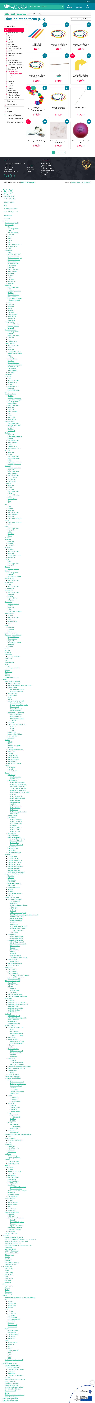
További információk (8, 196)
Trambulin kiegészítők (16, 1062)
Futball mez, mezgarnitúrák (18, 784)
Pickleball (10, 1123)
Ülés (6, 1276)
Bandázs (12, 1224)
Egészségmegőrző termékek (16, 701)
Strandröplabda (14, 990)
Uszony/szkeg (9, 1272)
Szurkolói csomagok (11, 633)
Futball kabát (14, 810)
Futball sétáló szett (15, 806)
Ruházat (9, 112)
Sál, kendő (11, 1344)
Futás (9, 37)
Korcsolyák (8, 1247)
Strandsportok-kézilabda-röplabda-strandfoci (15, 68)
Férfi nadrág (11, 1321)
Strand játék (11, 1185)
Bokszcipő (11, 1214)
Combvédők (11, 885)
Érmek (12, 728)
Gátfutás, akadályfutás (14, 745)
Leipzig (7, 392)
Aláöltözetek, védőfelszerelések (14, 1360)
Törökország (8, 672)
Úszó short (11, 310)
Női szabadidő (12, 1305)
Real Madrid (8, 250)
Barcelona (8, 285)
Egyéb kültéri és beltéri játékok (16, 1068)
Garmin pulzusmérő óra (17, 689)
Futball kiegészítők (13, 835)
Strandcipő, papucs (13, 1194)
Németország (9, 590)
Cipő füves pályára (15, 777)
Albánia (7, 674)
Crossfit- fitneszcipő (13, 965)
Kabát (9, 230)
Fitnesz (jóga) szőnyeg (16, 938)
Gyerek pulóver (12, 1332)
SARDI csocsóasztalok (16, 1043)
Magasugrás (11, 751)
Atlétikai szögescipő (13, 759)
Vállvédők (10, 895)
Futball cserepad (12, 847)
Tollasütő (13, 1105)
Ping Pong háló (12, 969)
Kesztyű (10, 1352)
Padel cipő (13, 1119)
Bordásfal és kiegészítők (12, 1383)
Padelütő (13, 1121)
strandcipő (8, 1280)
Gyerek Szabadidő (13, 1334)
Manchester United (10, 394)
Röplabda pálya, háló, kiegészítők (17, 996)
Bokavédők (11, 878)
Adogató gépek (14, 1093)
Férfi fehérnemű (12, 1325)
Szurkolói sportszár (13, 263)
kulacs (10, 236)
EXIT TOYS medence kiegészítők (17, 1018)
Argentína (8, 539)
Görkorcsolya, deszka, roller (16, 1027)
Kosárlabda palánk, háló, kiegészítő (18, 1004)
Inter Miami (8, 654)
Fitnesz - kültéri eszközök (15, 62)
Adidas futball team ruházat (18, 788)
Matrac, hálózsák (13, 1202)
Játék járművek (12, 1070)
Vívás (11, 78)
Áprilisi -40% (10, 101)
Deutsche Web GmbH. (77, 182)
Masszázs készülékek (16, 703)
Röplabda (10, 986)
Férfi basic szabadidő (14, 1319)
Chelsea (7, 433)
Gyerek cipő (11, 1338)
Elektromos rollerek (13, 1074)
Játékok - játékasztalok (11, 1251)
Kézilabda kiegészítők (14, 868)
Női (6, 1299)
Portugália (8, 547)
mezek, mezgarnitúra (14, 656)
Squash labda (14, 1097)
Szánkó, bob (11, 1150)
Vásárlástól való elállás (47, 169)
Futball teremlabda (15, 827)
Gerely (9, 744)
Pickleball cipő (14, 1128)
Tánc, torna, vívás (21, 14)
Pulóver (10, 493)
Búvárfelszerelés (12, 1183)
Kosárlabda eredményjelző (15, 1008)
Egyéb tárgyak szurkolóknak (13, 635)
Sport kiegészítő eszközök (15, 33)
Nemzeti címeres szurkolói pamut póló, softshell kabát (20, 1239)
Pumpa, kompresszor (14, 683)
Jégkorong (11, 83)
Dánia (7, 660)
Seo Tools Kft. (87, 182)
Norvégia (7, 676)
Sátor (9, 1206)
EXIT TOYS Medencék (14, 1016)
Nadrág (10, 308)
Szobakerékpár (14, 950)
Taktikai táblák (14, 843)
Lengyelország (9, 588)
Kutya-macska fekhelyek (12, 1262)
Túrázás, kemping (13, 92)
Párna (9, 238)
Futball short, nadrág (16, 796)
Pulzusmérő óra (12, 687)
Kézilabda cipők (12, 856)
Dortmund (8, 376)
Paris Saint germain (10, 330)
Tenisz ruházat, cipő (16, 1086)
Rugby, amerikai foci (13, 97)
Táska (9, 242)
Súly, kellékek (14, 909)
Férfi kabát (11, 1323)
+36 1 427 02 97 (8, 169)
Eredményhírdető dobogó (15, 734)
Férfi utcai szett (12, 1317)
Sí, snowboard (12, 1152)
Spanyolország (9, 613)
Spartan (7, 1288)
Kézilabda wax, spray (14, 864)
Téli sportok (11, 81)
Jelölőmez (13, 804)
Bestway (7, 1290)
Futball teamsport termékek (18, 812)
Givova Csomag (12, 815)
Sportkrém (13, 720)
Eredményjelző (12, 732)
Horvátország (9, 582)
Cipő (9, 227)
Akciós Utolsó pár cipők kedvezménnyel (16, 1241)
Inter (6, 526)
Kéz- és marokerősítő (16, 918)
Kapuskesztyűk (14, 813)
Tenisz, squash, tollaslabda (15, 65)
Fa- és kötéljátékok (15, 1053)
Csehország (8, 658)
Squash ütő (13, 1099)
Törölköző (10, 275)
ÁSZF (42, 167)
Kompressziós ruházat (14, 852)
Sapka (9, 1354)
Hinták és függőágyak (16, 1051)
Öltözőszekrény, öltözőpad (12, 1389)
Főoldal (7, 14)
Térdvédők (11, 876)
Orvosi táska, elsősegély (17, 718)
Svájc (6, 664)
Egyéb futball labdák (16, 823)
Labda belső (11, 1371)
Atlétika (10, 35)
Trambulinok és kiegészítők (13, 1243)
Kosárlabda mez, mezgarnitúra (17, 1002)
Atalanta (7, 538)
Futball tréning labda (16, 819)
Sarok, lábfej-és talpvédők (15, 893)
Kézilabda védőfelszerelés (15, 866)
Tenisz (9, 1080)
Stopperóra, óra (12, 693)
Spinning (12, 951)
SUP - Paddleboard (13, 1177)
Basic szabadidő (12, 1342)
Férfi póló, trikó (12, 1313)
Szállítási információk (46, 163)
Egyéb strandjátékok (16, 1189)
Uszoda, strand (12, 90)
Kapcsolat (87, 1)
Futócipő (10, 769)
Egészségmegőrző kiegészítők (19, 705)
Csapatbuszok (12, 283)
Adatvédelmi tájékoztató (47, 170)
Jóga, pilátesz (12, 934)
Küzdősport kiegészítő (14, 1229)
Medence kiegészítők (14, 1023)
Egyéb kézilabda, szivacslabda (16, 872)
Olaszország (8, 602)
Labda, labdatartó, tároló (12, 1365)
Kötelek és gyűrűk (10, 1381)
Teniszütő (13, 1088)
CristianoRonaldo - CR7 (12, 677)
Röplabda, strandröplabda (15, 53)
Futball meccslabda (16, 821)
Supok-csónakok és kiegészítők (14, 1237)
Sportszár (13, 794)
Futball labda (11, 817)
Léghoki (10, 1047)
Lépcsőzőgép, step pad (17, 942)
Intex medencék (12, 1021)
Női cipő (10, 1301)
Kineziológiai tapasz (16, 716)
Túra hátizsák (12, 1208)
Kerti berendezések (13, 1049)
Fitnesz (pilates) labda (16, 936)
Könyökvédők (12, 880)
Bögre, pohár (11, 417)
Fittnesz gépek (9, 1255)
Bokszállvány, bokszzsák (15, 1227)
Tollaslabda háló (15, 1107)
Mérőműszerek (14, 707)
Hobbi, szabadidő (13, 60)
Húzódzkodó (14, 924)
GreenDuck (8, 1292)
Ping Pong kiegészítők (14, 979)
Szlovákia (8, 652)
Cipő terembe (14, 779)
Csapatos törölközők (11, 1264)
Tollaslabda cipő (15, 1111)
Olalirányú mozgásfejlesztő (18, 913)
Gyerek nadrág (12, 1336)
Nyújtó (7, 1393)
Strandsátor (11, 1192)
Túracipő (10, 1200)
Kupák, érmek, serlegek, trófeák (17, 724)
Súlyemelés (13, 903)
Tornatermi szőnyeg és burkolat (14, 1387)
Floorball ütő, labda (13, 1161)
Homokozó (13, 1056)
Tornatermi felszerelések (14, 115)
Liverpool (7, 466)
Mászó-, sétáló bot (13, 1204)
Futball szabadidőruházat (17, 798)
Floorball (10, 86)
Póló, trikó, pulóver (13, 232)
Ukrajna (7, 670)
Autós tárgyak (12, 265)
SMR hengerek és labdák (15, 963)
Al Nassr (7, 666)
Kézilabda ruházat (13, 858)
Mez (9, 1346)
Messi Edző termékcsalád (17, 839)
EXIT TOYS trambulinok (17, 1064)
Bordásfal (8, 1260)
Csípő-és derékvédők (14, 887)
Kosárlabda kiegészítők (14, 1010)
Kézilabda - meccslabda (14, 862)
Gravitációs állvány (15, 710)
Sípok (9, 697)
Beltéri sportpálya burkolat (15, 122)
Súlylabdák (13, 907)
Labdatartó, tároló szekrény (16, 1369)
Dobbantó (8, 1377)
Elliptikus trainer (15, 946)
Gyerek (7, 1329)
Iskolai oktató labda (13, 1367)
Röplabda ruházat (13, 985)
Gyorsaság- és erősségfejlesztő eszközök (19, 685)
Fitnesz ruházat (12, 959)
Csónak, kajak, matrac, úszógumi (17, 1191)
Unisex (7, 1340)
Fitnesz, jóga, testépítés (14, 48)
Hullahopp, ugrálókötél (16, 917)
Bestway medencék (13, 1020)
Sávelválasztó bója (13, 1181)
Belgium (7, 567)
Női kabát (10, 1307)
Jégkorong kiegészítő (14, 1157)
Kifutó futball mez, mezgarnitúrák (20, 792)
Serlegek (12, 726)
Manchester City (10, 421)
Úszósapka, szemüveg (14, 1171)
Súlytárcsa (13, 922)
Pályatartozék (14, 1115)
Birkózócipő (11, 1216)
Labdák (7, 1257)
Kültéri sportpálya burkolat (15, 118)
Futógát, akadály (13, 755)
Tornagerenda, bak (10, 1391)
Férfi (6, 1309)
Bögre (9, 631)
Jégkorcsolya (11, 1146)
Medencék (11, 58)
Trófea (12, 730)
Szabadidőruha (12, 246)
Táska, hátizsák (12, 477)
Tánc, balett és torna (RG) (16, 74)
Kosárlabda (11, 55)
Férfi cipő (10, 1311)
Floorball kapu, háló (13, 1163)
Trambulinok (11, 1058)
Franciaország (9, 578)
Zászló (10, 240)
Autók (12, 1072)
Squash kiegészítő (15, 1101)
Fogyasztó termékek (16, 709)
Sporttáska (11, 738)
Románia (7, 650)
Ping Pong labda (12, 971)
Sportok (13, 14)
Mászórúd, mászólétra (11, 1385)
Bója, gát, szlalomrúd (16, 841)
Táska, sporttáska (13, 736)
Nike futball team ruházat (17, 786)
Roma (7, 520)
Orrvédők (10, 891)
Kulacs (10, 699)
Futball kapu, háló (13, 848)
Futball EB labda (15, 831)
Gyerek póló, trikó (13, 1330)
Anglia (7, 559)
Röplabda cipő (12, 983)
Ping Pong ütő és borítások (15, 977)
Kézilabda (10, 42)
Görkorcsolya (14, 1031)
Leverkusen (8, 374)
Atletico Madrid (9, 322)
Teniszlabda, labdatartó (17, 1082)
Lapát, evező (9, 1268)
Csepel (7, 625)
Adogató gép (16, 1117)
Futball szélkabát (15, 800)
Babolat (15, 1089)
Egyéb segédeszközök (16, 845)
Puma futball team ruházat (18, 790)
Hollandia (8, 584)
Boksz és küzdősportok (14, 95)
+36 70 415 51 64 (8, 166)
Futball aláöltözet (15, 808)
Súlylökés (10, 753)
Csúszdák (13, 1054)
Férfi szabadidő (12, 1327)
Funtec (10, 1136)
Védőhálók (11, 722)
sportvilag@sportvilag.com (11, 171)
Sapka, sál (11, 234)
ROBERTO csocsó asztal (17, 1041)
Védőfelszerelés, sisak (16, 1035)
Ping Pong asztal (13, 973)
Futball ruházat (12, 780)
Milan (6, 504)
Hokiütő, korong (12, 1156)
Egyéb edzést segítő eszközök (18, 926)
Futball (10, 39)
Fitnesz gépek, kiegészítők (15, 940)
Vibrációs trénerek (15, 955)
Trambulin (13, 1060)
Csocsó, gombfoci (13, 1039)
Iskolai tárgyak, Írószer (14, 576)
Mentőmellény (12, 1179)
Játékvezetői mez (15, 802)
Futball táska (11, 850)
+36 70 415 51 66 (8, 167)
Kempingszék (11, 1210)
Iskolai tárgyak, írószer (14, 254)
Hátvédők (10, 889)
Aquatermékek (12, 1175)
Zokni (6, 1362)
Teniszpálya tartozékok (17, 1091)
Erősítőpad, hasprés (16, 920)
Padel (9, 1113)
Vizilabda (10, 1169)
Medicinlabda (11, 1373)
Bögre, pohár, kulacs (13, 269)
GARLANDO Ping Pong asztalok (19, 975)
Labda (10, 248)
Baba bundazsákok (10, 1249)
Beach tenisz (11, 1130)
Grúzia (7, 648)
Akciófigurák (11, 281)
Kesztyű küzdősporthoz (17, 1222)
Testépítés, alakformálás (15, 899)
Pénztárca (11, 273)
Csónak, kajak (9, 1294)
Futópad (12, 948)
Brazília (7, 571)
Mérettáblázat (44, 172)
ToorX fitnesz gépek (18, 930)
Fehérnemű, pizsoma (14, 260)
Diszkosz (10, 747)
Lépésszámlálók (12, 695)
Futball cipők (11, 775)
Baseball (10, 88)
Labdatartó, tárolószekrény (15, 1375)
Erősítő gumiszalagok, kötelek (18, 905)
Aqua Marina (9, 1286)
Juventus (8, 483)
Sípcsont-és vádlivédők (14, 883)
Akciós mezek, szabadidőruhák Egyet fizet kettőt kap (20, 1297)
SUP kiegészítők (12, 105)
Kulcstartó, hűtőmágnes (15, 353)
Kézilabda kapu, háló (14, 870)
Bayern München (10, 343)
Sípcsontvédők (12, 833)
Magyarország (9, 225)
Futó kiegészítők (12, 771)
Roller (12, 1029)
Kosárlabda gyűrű (13, 1006)
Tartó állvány (14, 932)
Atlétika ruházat (12, 761)
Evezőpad (13, 953)
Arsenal (7, 450)
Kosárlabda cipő (12, 1012)
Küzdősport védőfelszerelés (16, 1218)
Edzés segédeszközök (14, 837)
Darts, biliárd (11, 1037)
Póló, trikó (11, 279)
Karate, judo (11, 1231)
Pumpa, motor (9, 1274)
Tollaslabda (11, 1103)
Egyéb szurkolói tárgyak (15, 244)
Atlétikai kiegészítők (13, 757)
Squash (10, 1095)
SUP (8, 108)
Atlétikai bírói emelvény (14, 763)
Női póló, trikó (12, 1303)
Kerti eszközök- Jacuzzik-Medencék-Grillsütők (18, 1245)
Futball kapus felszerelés (17, 782)
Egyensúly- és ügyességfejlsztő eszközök (19, 1066)
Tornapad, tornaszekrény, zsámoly (15, 1379)
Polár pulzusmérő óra (16, 691)
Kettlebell (13, 911)
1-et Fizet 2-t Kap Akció (11, 223)
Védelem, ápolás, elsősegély (16, 712)
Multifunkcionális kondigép (18, 928)
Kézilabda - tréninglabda (15, 860)
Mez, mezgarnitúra (13, 229)
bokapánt (8, 1282)
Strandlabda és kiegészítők (18, 1187)
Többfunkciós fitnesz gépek (18, 944)
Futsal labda (14, 825)
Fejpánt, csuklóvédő (13, 1350)
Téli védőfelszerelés (13, 1148)
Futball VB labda (15, 829)
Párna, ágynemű (12, 271)
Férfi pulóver (11, 1315)
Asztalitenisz (11, 51)
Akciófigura (11, 545)
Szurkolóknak (11, 26)
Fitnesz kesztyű (14, 961)
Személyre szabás (46, 165)
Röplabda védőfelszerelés (15, 994)
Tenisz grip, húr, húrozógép (18, 1084)
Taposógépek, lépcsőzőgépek (18, 957)
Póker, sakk (11, 1045)
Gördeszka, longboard (16, 1033)
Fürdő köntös (11, 1173)
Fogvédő (12, 1220)
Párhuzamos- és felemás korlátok (14, 1395)
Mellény (10, 1348)
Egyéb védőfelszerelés (16, 1226)
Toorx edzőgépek (15, 901)
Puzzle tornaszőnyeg (11, 1397)
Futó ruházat (11, 767)
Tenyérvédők (11, 882)
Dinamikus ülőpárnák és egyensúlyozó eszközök (24, 915)
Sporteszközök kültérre (11, 1253)
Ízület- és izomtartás (16, 714)
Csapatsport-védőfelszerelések (13, 45)
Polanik (10, 742)
